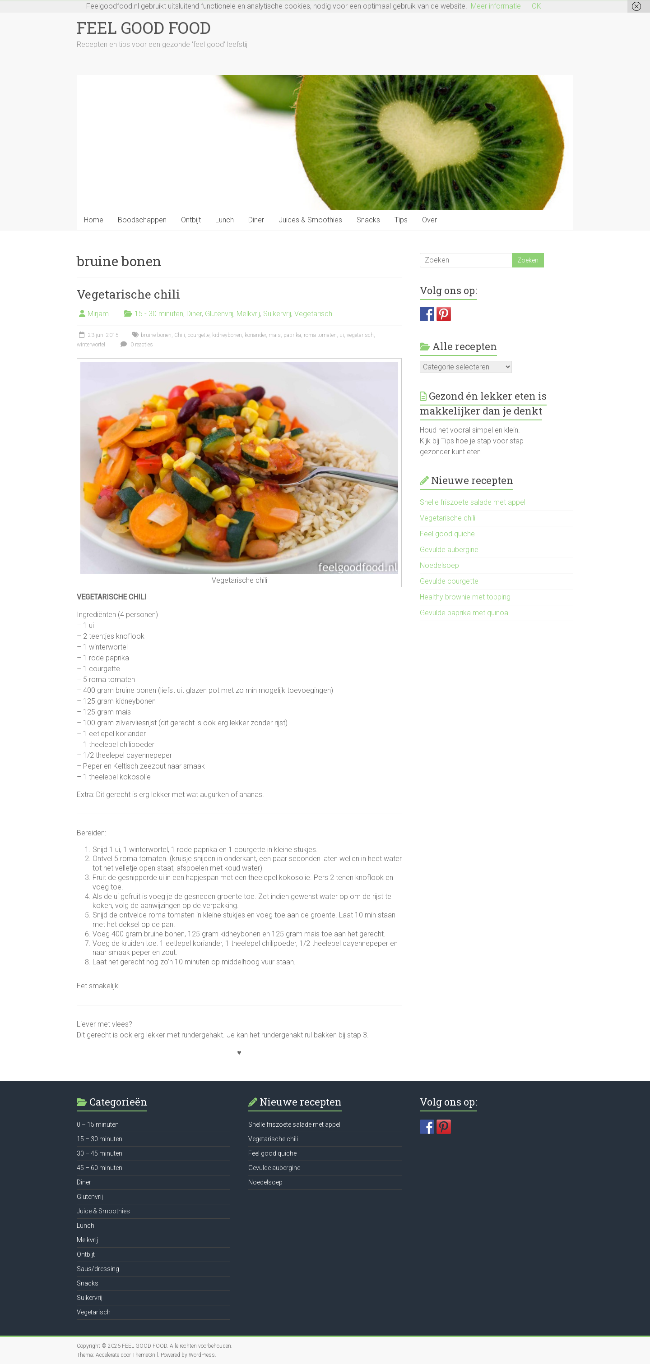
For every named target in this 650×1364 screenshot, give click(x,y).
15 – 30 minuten (99, 1139)
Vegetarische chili (128, 294)
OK (536, 6)
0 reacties (135, 344)
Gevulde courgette (449, 581)
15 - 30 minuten (159, 313)
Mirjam (98, 313)
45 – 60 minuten (99, 1167)
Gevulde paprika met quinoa (464, 612)
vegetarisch (360, 335)
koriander (255, 335)
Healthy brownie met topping (465, 597)
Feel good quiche (447, 534)
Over (429, 220)
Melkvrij (248, 313)
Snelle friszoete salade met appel (472, 502)
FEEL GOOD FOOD (144, 27)
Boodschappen (142, 220)
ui (341, 335)
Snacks (368, 220)
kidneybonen (227, 335)
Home (93, 220)
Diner (256, 220)
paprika (292, 335)
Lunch (224, 220)
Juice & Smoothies (103, 1211)
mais (275, 335)
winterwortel (91, 344)
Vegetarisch (313, 313)
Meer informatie (496, 6)
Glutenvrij (219, 313)
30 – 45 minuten (99, 1153)
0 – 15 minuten (98, 1124)
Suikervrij (277, 313)
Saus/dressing (98, 1268)
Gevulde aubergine (449, 549)
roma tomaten (320, 335)
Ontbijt (191, 220)
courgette (198, 335)
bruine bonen (156, 335)
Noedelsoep (439, 565)
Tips (401, 220)
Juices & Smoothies (310, 220)
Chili (179, 335)
